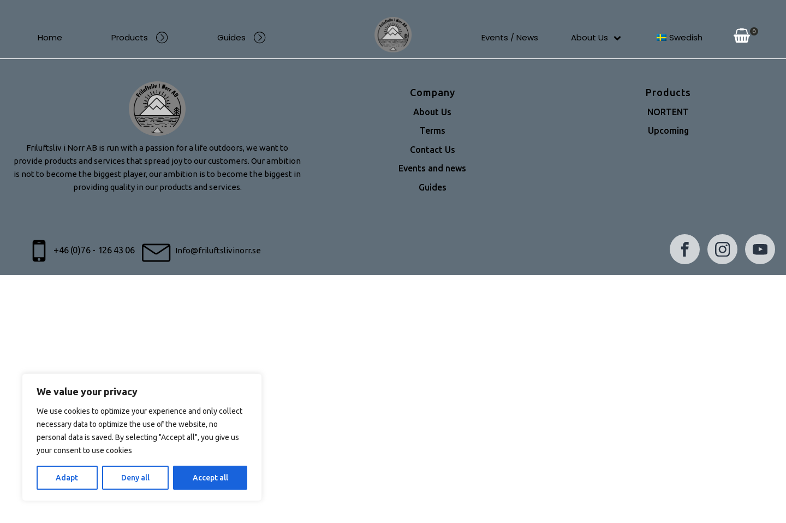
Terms (432, 131)
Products (139, 38)
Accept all (210, 477)
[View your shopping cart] (742, 37)
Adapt (67, 477)
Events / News (509, 37)
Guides (241, 38)
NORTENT (668, 112)
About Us (596, 37)
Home (50, 37)
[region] (142, 437)
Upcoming (668, 131)
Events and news (432, 169)
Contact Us (432, 150)
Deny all (135, 477)
